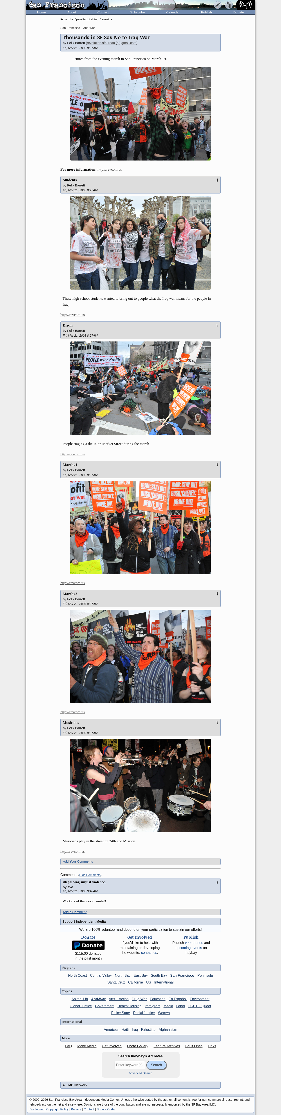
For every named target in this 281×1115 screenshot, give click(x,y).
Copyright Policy (57, 1109)
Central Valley (101, 975)
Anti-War (89, 28)
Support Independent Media (84, 921)
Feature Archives (167, 1046)
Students (70, 180)
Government (104, 1006)
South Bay (159, 975)
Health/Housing (129, 1006)
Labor (180, 1006)
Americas (111, 1029)
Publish (206, 12)
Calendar (173, 12)
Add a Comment (74, 912)
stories (194, 943)
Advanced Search (140, 1073)
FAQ (68, 1046)
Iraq (135, 1029)
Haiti (125, 1029)
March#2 (70, 594)
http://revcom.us (109, 169)
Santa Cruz (116, 982)
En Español (178, 999)
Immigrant (152, 1006)
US (148, 982)
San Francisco (70, 28)
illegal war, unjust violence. (84, 882)
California (135, 982)
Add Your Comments (78, 861)
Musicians (71, 723)
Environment (199, 999)
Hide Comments (90, 875)
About (71, 12)
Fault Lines (193, 1046)
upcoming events (188, 948)
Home (41, 12)
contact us (149, 952)
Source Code (106, 1109)
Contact (103, 12)
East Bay (141, 975)
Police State (120, 1013)
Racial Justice (144, 1013)
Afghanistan (168, 1029)
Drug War (139, 999)
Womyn (164, 1013)
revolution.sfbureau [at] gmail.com (111, 43)
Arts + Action (118, 999)
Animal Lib (80, 999)
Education (157, 999)
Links (212, 1046)
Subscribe (137, 12)
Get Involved (112, 1046)
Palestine (148, 1029)
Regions (68, 967)
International (164, 982)
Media (168, 1006)
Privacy (76, 1109)
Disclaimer (36, 1109)
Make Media (86, 1046)
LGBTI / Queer (199, 1006)
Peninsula (205, 975)
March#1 (70, 465)
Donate (238, 12)
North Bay (122, 975)
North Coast (77, 975)
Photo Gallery (137, 1046)
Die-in (67, 325)
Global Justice (81, 1006)
